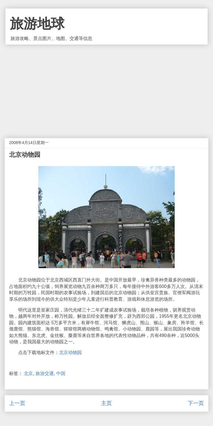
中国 (60, 373)
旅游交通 (45, 373)
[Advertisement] (106, 87)
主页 (106, 403)
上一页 (17, 403)
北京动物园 (70, 352)
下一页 (196, 403)
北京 (28, 373)
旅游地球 (37, 23)
